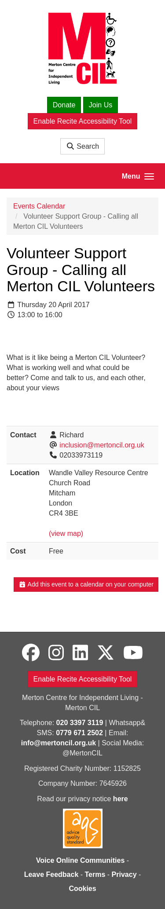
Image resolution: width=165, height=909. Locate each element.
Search (82, 146)
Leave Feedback (51, 874)
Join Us (100, 105)
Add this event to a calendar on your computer (86, 584)
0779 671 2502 (79, 733)
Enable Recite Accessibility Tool (82, 121)
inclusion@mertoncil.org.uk (101, 445)
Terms (95, 874)
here (120, 799)
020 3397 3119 (79, 722)
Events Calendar (39, 206)
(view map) (66, 533)
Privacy (124, 874)
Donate (64, 105)
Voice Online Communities (80, 860)
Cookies (82, 888)
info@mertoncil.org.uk (58, 743)
